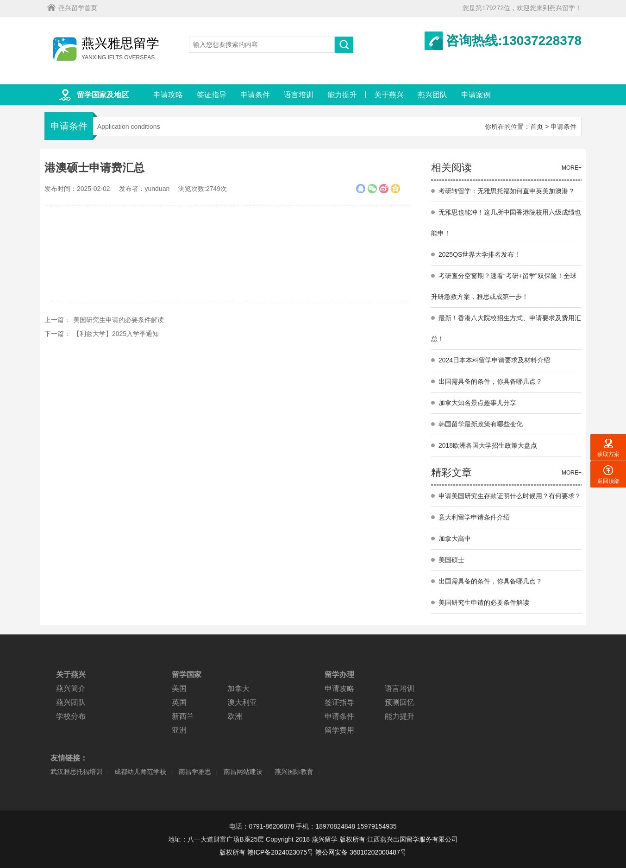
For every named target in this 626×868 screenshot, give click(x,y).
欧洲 (234, 716)
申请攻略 (168, 95)
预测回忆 (399, 702)
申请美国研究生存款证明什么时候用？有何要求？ (509, 496)
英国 (179, 702)
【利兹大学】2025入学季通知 (116, 333)
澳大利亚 (242, 702)
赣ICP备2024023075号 (280, 852)
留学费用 (339, 730)
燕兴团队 (432, 95)
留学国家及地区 (103, 95)
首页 (536, 126)
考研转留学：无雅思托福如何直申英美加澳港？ (506, 191)
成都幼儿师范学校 (140, 771)
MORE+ (572, 168)
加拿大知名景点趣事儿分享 (477, 402)
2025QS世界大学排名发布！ (479, 254)
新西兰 (183, 716)
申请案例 (476, 95)
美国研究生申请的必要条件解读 (118, 319)
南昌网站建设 (243, 771)
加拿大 (238, 688)
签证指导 (211, 95)
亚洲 (179, 730)
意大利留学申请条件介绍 (474, 517)
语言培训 (298, 95)
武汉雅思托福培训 (76, 771)
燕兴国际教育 (294, 771)
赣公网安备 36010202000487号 (361, 852)
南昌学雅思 (195, 771)
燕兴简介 (71, 688)
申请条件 (255, 95)
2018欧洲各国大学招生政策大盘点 (487, 445)
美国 (179, 688)
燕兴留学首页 (77, 8)
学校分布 (71, 716)
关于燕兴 (389, 95)
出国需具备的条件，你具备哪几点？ (490, 381)
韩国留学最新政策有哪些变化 (480, 424)
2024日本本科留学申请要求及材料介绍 (494, 360)
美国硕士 (451, 560)
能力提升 (342, 95)
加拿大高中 (454, 538)
